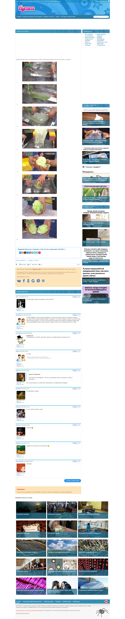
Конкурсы (87, 45)
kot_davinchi (19, 333)
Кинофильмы (100, 39)
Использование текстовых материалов (27, 610)
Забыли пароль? (23, 1)
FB (46, 1)
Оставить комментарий (72, 480)
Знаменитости (89, 39)
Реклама (97, 1)
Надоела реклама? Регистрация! (32, 16)
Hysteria (18, 425)
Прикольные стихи (102, 42)
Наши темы (100, 43)
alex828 (18, 388)
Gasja (17, 351)
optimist (18, 370)
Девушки (99, 37)
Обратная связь (103, 1)
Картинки (87, 40)
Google (51, 1)
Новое (57, 16)
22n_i (17, 297)
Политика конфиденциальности (32, 601)
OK (48, 1)
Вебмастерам (67, 601)
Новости (87, 42)
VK (44, 1)
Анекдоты (99, 36)
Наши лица (88, 43)
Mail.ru (55, 1)
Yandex (59, 1)
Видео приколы (101, 34)
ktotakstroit (19, 315)
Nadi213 (18, 443)
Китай (36, 260)
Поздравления (101, 45)
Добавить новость (49, 16)
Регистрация (30, 1)
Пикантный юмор (90, 37)
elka (30, 264)
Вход (17, 1)
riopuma (18, 407)
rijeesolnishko (19, 461)
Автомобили (100, 40)
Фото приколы (89, 34)
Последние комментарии (67, 16)
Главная (19, 16)
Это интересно (21, 260)
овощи (31, 260)
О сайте (18, 601)
